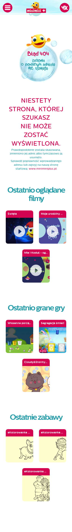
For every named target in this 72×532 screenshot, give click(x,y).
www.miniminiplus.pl (43, 168)
